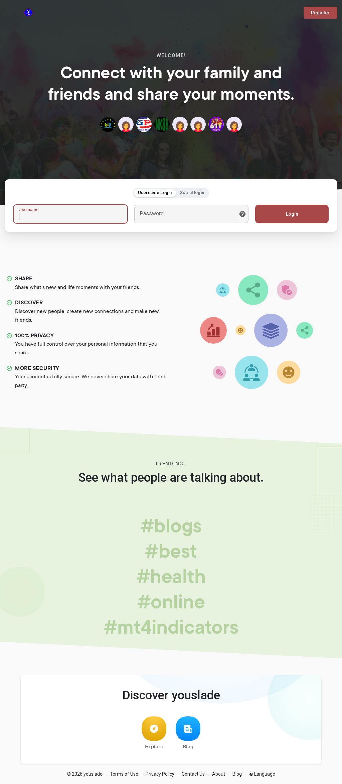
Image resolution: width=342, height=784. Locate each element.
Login (292, 214)
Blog (188, 733)
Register (320, 12)
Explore (154, 733)
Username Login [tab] (155, 192)
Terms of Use (124, 774)
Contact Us (193, 774)
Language (262, 774)
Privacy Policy (160, 774)
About (218, 774)
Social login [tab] (192, 192)
